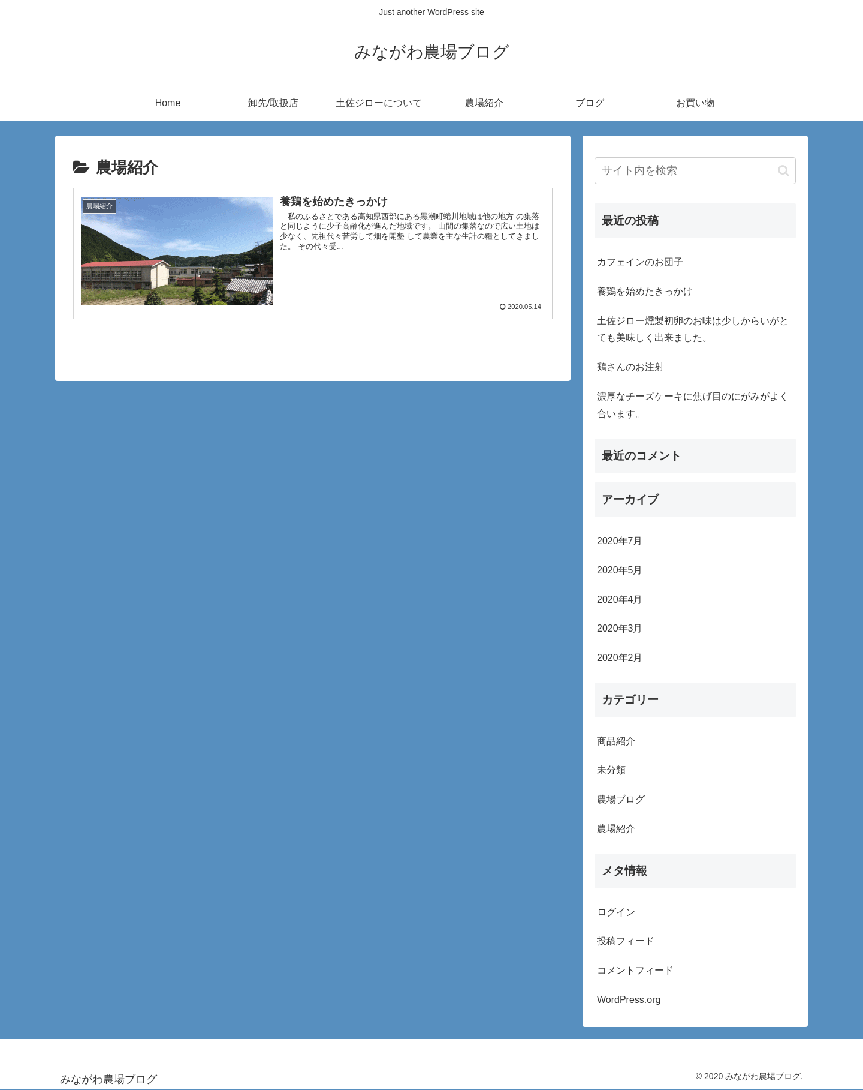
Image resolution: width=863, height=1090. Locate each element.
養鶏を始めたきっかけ (645, 291)
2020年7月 (620, 541)
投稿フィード (625, 941)
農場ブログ (621, 799)
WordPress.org (628, 1000)
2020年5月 (620, 570)
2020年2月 (620, 658)
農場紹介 (616, 829)
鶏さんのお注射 (630, 367)
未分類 (611, 770)
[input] (695, 170)
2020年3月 (620, 628)
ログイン (616, 912)
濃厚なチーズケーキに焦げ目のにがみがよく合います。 (693, 405)
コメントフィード (635, 970)
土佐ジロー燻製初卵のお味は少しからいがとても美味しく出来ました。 (693, 329)
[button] (783, 171)
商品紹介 (616, 741)
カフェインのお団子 (640, 262)
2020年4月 (620, 599)
